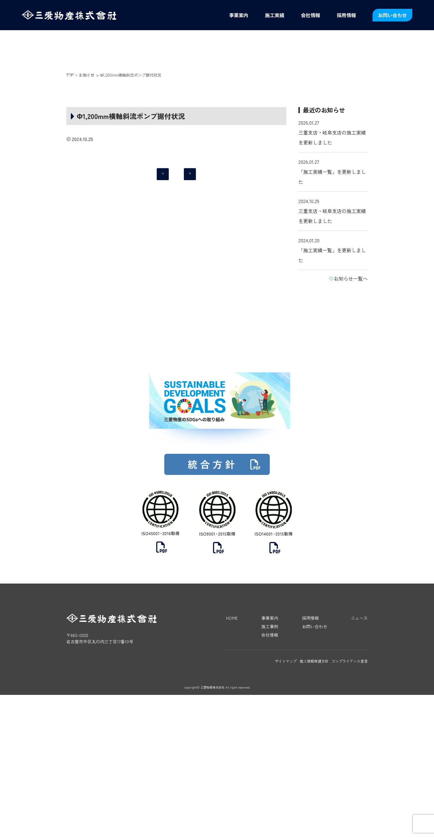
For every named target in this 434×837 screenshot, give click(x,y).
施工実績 (274, 15)
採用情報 (346, 15)
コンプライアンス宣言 (350, 803)
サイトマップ (286, 803)
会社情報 (310, 15)
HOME (232, 760)
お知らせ (87, 146)
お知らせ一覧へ (351, 349)
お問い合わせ (392, 15)
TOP (70, 146)
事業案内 (238, 15)
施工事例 (269, 768)
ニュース (359, 760)
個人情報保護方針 (314, 803)
